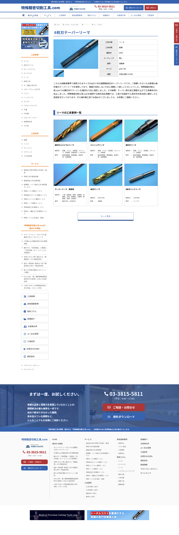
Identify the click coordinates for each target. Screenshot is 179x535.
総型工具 (27, 81)
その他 (26, 126)
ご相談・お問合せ (124, 407)
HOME (54, 439)
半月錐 (26, 113)
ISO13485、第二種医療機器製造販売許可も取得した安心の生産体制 (35, 279)
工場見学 (29, 341)
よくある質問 (31, 333)
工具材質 (121, 478)
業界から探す (90, 497)
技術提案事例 (31, 303)
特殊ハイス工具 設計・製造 (34, 217)
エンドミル (28, 73)
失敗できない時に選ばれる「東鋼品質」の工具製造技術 (35, 258)
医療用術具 (28, 121)
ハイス (26, 144)
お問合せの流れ (32, 348)
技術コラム (30, 311)
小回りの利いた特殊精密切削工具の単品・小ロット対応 (35, 286)
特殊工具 (121, 481)
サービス (88, 439)
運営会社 (29, 356)
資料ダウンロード (135, 8)
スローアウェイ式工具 (32, 89)
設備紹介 (29, 318)
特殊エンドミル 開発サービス (34, 199)
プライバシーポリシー (32, 365)
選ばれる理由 (57, 443)
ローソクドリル (29, 69)
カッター (27, 101)
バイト (26, 93)
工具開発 (121, 450)
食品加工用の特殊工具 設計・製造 (35, 171)
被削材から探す (91, 493)
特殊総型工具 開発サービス (34, 207)
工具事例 (29, 296)
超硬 (58, 24)
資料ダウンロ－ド (176, 63)
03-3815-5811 (126, 393)
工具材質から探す (92, 490)
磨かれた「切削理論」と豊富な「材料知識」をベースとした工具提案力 (35, 250)
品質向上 (121, 453)
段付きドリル (29, 65)
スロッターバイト (30, 117)
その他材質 (28, 156)
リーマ (86, 24)
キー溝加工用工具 (30, 85)
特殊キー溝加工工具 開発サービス (35, 212)
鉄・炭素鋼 (98, 24)
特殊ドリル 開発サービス (33, 191)
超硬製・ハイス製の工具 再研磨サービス (35, 185)
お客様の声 (30, 326)
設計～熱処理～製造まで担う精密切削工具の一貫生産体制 (35, 264)
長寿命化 (121, 443)
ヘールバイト (29, 97)
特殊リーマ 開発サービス (33, 203)
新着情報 (143, 464)
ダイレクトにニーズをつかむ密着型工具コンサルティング (35, 235)
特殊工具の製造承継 (31, 176)
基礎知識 (121, 484)
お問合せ (153, 8)
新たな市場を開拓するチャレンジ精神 (35, 271)
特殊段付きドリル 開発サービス (35, 195)
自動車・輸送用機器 (72, 24)
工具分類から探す (92, 486)
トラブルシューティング (126, 471)
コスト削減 (122, 446)
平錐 (25, 109)
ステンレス (28, 152)
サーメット (28, 148)
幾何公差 (121, 474)
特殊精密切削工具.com (40, 7)
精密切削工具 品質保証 (32, 180)
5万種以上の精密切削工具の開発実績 (35, 242)
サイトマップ (29, 369)
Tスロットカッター (31, 105)
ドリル (26, 61)
